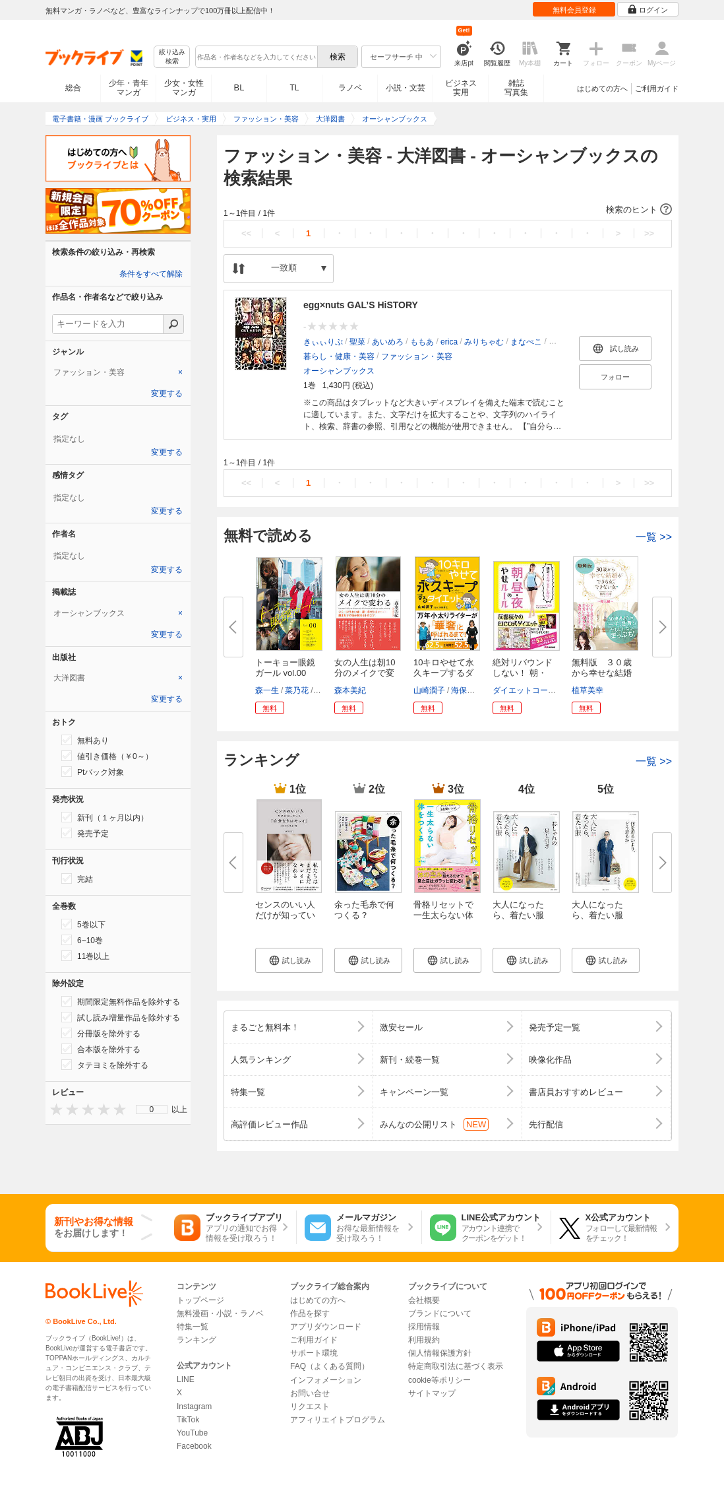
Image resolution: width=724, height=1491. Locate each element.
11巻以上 (85, 955)
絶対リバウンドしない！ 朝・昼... (523, 672)
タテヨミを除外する (104, 1064)
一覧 (654, 537)
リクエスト (310, 1406)
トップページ (200, 1300)
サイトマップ (432, 1393)
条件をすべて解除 (151, 274)
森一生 (267, 690)
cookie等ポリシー (439, 1380)
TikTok (188, 1419)
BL (239, 87)
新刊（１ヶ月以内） (104, 817)
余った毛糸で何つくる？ (364, 910)
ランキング (196, 1339)
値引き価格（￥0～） (107, 755)
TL (294, 87)
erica (449, 342)
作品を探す (310, 1313)
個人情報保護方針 (439, 1353)
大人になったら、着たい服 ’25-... (518, 915)
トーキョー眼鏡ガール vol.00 (285, 667)
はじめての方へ (602, 88)
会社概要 (424, 1300)
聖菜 (357, 342)
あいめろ (388, 342)
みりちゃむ (484, 342)
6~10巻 (82, 940)
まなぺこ (526, 342)
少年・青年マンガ (128, 88)
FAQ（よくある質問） (329, 1366)
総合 (73, 87)
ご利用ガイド (657, 88)
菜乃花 (297, 690)
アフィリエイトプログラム (337, 1419)
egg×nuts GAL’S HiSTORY (360, 305)
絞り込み (172, 57)
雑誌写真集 (516, 88)
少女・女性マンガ (184, 88)
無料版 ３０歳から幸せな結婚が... (602, 672)
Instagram (194, 1406)
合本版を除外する (100, 1049)
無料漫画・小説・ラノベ (220, 1313)
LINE (186, 1379)
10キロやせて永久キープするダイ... (443, 672)
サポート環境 (314, 1353)
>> (649, 233)
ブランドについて (439, 1313)
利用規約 (424, 1339)
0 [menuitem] (152, 1109)
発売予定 (85, 833)
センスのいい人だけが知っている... (285, 915)
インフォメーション (325, 1380)
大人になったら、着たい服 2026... (597, 915)
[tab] (118, 372)
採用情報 (424, 1326)
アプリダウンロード (325, 1326)
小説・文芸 (405, 87)
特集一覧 (192, 1326)
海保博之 (467, 690)
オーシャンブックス (339, 371)
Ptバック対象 (92, 771)
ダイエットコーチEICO (534, 690)
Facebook (194, 1446)
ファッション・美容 (416, 356)
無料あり (85, 740)
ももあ (422, 342)
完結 (77, 878)
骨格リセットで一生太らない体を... (443, 915)
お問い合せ (310, 1393)
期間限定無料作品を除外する (120, 1001)
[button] (448, 209)
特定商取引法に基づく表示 (455, 1366)
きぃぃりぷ (323, 342)
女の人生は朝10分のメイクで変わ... (364, 672)
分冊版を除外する (100, 1033)
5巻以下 (83, 924)
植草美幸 (587, 690)
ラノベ (350, 87)
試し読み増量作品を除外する (120, 1017)
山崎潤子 (429, 690)
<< (246, 233)
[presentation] (53, 1109)
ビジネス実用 (461, 88)
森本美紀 (350, 690)
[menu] (151, 1109)
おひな (560, 342)
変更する (167, 393)
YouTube (192, 1433)
